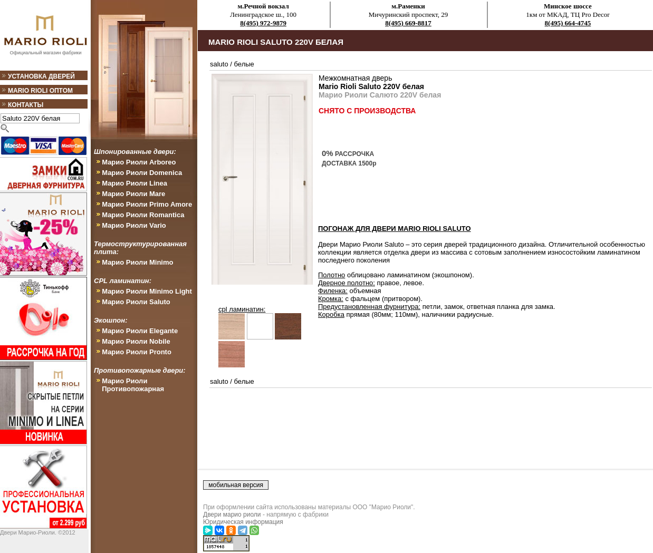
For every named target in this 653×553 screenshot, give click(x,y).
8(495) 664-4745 (568, 23)
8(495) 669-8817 (408, 23)
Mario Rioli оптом (40, 90)
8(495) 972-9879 (263, 23)
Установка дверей (41, 76)
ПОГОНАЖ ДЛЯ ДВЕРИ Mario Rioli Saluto (394, 228)
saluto (219, 64)
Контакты (25, 105)
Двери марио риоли (232, 514)
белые (244, 64)
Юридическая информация (243, 522)
